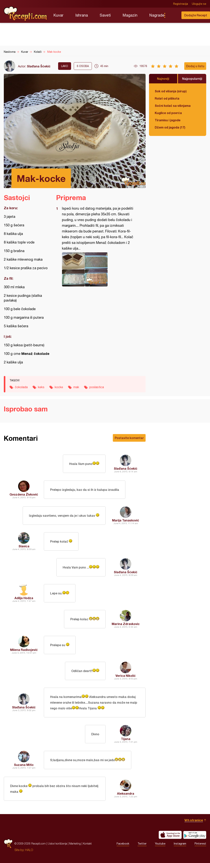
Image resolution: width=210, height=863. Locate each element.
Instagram (180, 843)
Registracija (180, 3)
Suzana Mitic (24, 764)
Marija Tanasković (125, 520)
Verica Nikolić (125, 675)
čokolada (21, 387)
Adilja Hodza (23, 598)
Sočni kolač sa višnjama (173, 105)
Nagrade (156, 15)
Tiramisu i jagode (167, 120)
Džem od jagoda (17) (170, 127)
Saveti (105, 15)
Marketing (75, 843)
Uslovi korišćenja (57, 843)
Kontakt (87, 843)
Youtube (160, 843)
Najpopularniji (192, 78)
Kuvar (58, 15)
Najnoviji (163, 78)
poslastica (96, 387)
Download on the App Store (170, 835)
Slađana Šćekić (38, 66)
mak (76, 387)
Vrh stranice (193, 820)
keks (41, 387)
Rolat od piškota (167, 98)
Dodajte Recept (195, 15)
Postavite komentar (129, 438)
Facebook (123, 843)
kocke (59, 387)
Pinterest (200, 843)
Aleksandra (125, 793)
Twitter (142, 843)
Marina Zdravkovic (126, 624)
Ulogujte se (199, 3)
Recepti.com (26, 13)
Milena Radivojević (24, 649)
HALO (29, 850)
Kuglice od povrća (168, 113)
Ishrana (81, 15)
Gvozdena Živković (24, 494)
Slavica (23, 546)
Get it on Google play (194, 835)
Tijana (125, 739)
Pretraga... (172, 15)
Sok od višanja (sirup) (171, 91)
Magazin (130, 15)
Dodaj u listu (195, 66)
